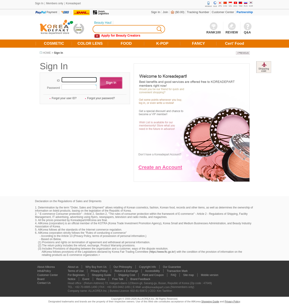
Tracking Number (198, 12)
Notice (71, 279)
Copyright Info (147, 267)
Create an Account (160, 167)
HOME (47, 52)
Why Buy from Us (95, 267)
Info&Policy (44, 271)
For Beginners (76, 275)
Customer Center (223, 12)
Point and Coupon (153, 275)
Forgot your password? (101, 98)
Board (40, 279)
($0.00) (179, 12)
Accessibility (152, 271)
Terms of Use (76, 271)
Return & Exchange (126, 271)
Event (85, 279)
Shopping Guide (101, 275)
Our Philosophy (123, 267)
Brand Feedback (140, 279)
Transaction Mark (177, 271)
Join (165, 12)
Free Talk (117, 279)
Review (100, 279)
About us (73, 267)
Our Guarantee (172, 267)
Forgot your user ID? (64, 98)
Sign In (155, 12)
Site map (188, 275)
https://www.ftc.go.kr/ (162, 251)
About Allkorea (46, 267)
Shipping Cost (126, 275)
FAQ (173, 275)
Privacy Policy (99, 271)
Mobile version (209, 275)
